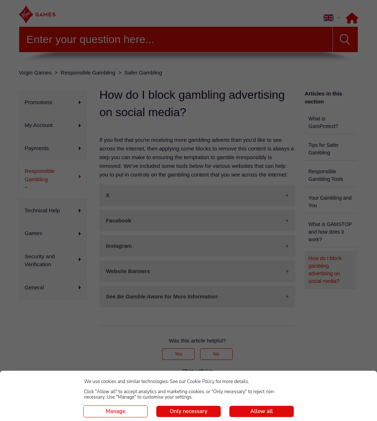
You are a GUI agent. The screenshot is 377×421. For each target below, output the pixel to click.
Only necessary (188, 411)
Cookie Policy (201, 381)
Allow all (261, 411)
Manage (116, 411)
